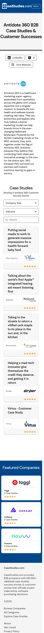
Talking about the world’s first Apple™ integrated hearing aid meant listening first (21, 283)
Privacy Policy (11, 631)
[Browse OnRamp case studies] (21, 514)
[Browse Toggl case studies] (21, 488)
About (7, 623)
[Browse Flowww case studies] (21, 540)
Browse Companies (15, 608)
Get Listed (10, 627)
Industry (21, 211)
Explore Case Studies (16, 616)
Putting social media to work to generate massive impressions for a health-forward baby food (19, 240)
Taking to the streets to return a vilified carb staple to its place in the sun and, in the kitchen (20, 327)
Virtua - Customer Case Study (20, 410)
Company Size (21, 203)
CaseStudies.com (14, 567)
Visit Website (21, 64)
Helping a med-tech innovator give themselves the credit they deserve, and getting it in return (21, 373)
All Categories (11, 612)
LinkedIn (15, 57)
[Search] (23, 219)
